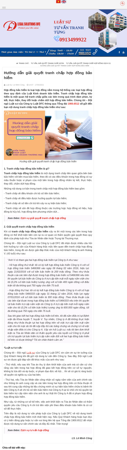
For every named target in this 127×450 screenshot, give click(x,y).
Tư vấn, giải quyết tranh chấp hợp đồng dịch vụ (88, 63)
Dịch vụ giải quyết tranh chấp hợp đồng (43, 218)
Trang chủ (22, 63)
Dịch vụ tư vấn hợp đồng (35, 430)
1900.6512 (74, 103)
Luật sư (31, 352)
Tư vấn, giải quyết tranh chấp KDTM (47, 63)
